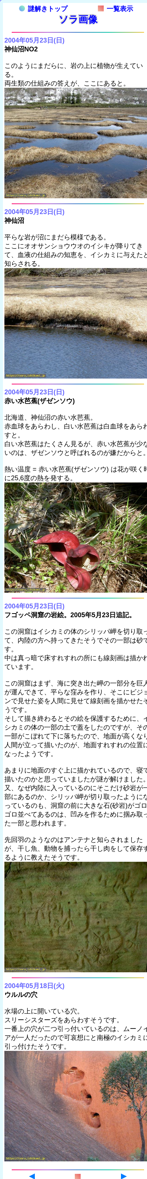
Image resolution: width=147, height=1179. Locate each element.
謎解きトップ (43, 8)
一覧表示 (115, 8)
